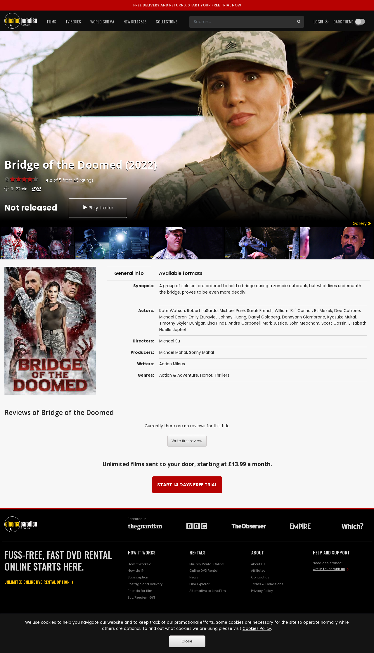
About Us (258, 564)
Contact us (260, 577)
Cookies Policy (257, 628)
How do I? (135, 570)
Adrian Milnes (172, 364)
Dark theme (343, 21)
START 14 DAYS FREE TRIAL (187, 484)
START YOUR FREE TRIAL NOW (187, 5)
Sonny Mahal (201, 352)
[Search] (241, 22)
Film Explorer (199, 584)
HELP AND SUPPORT (331, 552)
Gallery (362, 223)
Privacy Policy (262, 590)
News (193, 577)
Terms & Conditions (267, 584)
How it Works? (139, 564)
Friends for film (140, 590)
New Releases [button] (135, 21)
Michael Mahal (173, 352)
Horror (206, 375)
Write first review (187, 440)
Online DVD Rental (203, 570)
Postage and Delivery (145, 584)
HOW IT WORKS (141, 552)
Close (187, 641)
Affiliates (258, 570)
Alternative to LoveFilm (207, 590)
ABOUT (257, 552)
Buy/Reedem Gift (141, 597)
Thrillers (221, 375)
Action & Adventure (178, 375)
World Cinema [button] (102, 21)
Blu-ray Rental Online (206, 564)
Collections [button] (166, 21)
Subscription (138, 577)
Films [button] (51, 21)
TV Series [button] (73, 21)
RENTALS (197, 552)
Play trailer (97, 207)
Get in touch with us (329, 568)
